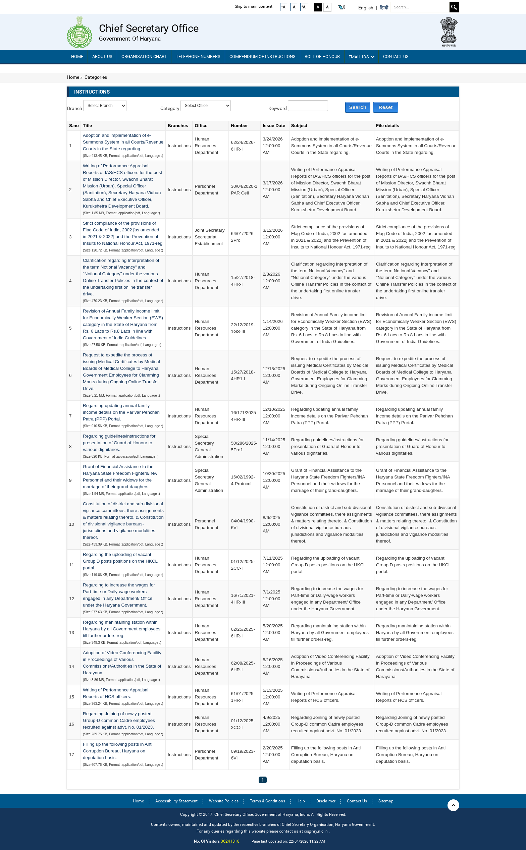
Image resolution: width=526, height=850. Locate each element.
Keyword (277, 108)
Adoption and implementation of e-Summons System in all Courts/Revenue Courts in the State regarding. (123, 142)
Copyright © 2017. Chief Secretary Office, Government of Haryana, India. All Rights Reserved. (263, 814)
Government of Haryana (130, 38)
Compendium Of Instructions (262, 56)
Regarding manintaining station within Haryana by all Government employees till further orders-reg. (121, 629)
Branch (74, 108)
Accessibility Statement (176, 801)
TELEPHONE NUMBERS (198, 56)
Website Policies (224, 801)
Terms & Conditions (267, 801)
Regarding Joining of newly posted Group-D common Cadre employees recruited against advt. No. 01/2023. (119, 720)
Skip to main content (253, 6)
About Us (102, 56)
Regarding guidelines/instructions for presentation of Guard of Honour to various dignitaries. (119, 443)
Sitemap (385, 801)
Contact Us (396, 56)
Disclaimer (325, 801)
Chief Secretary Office (149, 28)
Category (169, 108)
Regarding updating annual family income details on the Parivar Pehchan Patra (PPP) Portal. (121, 412)
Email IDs (362, 56)
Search (454, 7)
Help (301, 801)
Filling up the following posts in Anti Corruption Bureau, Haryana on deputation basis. (117, 751)
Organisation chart (144, 56)
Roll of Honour (322, 56)
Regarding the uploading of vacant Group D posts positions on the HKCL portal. (120, 561)
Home (77, 56)
